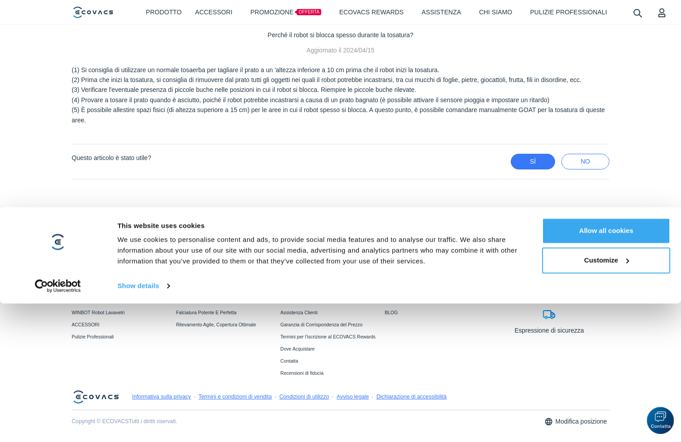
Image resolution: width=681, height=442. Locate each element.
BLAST (183, 300)
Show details (138, 424)
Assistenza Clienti (299, 312)
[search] (637, 12)
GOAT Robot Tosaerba (95, 300)
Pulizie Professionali (93, 336)
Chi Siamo (395, 287)
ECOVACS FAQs (298, 287)
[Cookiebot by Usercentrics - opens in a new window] (58, 424)
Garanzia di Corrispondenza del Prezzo (321, 324)
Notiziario (395, 300)
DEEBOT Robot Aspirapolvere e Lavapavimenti (105, 290)
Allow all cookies (606, 369)
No (585, 161)
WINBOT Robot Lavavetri (98, 312)
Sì (533, 161)
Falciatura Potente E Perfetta (206, 312)
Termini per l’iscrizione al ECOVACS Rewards (327, 336)
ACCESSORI (85, 324)
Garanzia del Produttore (305, 300)
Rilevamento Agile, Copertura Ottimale (216, 324)
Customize (606, 398)
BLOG (391, 312)
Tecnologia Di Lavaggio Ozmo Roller (214, 287)
